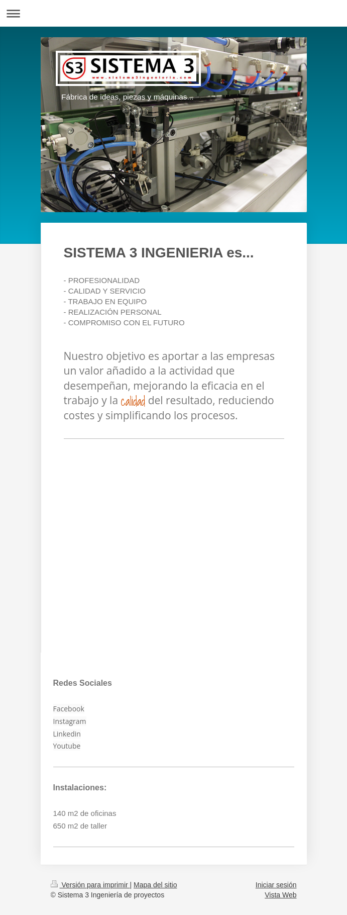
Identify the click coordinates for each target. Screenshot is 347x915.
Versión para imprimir (90, 885)
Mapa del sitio (155, 885)
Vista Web (280, 895)
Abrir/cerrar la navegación (173, 13)
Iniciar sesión (276, 885)
